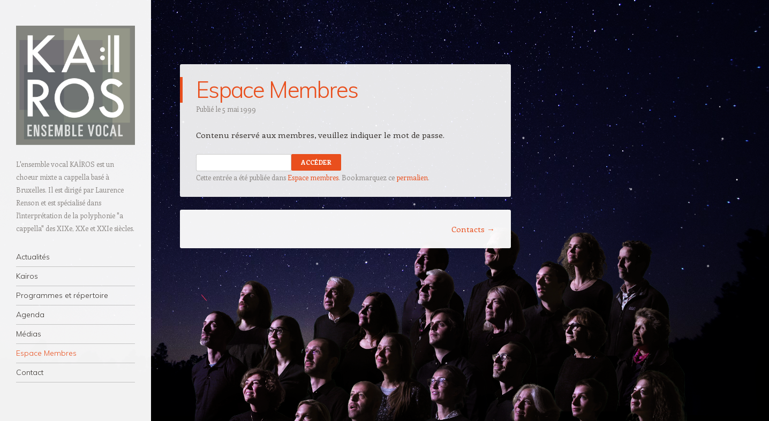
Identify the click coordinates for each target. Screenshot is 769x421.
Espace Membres (46, 353)
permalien (412, 177)
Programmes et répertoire (62, 295)
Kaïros (27, 276)
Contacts (473, 229)
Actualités (33, 257)
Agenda (30, 314)
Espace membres (313, 177)
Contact (29, 372)
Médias (28, 334)
